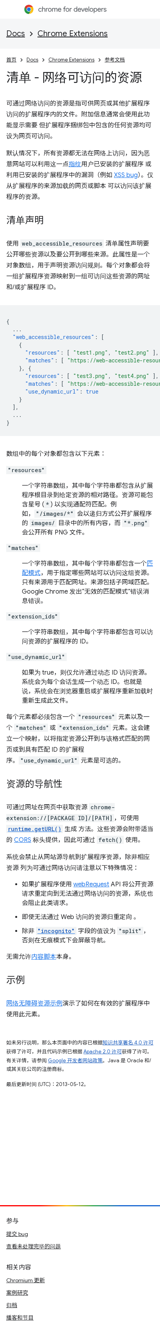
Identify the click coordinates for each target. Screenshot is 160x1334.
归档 (11, 1305)
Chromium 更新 (25, 1280)
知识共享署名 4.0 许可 (128, 1042)
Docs (15, 34)
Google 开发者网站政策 (75, 1060)
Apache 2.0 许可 (103, 1051)
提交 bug (17, 1233)
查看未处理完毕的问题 (33, 1246)
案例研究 (17, 1292)
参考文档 (115, 59)
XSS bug (126, 175)
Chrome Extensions (72, 34)
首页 (11, 59)
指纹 (75, 164)
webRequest (91, 884)
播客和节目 (20, 1317)
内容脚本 (43, 957)
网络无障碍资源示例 (34, 1003)
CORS (22, 840)
